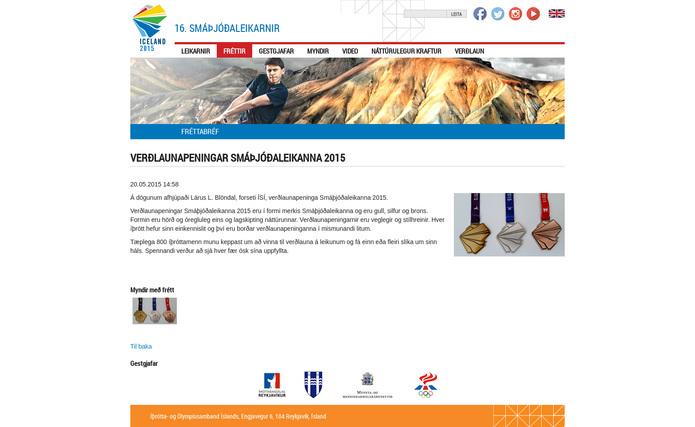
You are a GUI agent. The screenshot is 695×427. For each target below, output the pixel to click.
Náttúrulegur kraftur (406, 51)
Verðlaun (469, 51)
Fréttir (234, 51)
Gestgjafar (276, 51)
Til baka (141, 346)
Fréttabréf (200, 131)
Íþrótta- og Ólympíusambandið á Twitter (497, 13)
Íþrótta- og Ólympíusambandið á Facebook (480, 13)
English (557, 13)
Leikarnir (195, 51)
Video (350, 51)
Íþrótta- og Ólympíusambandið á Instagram (515, 13)
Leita (456, 14)
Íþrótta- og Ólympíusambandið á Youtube (533, 13)
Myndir (318, 51)
